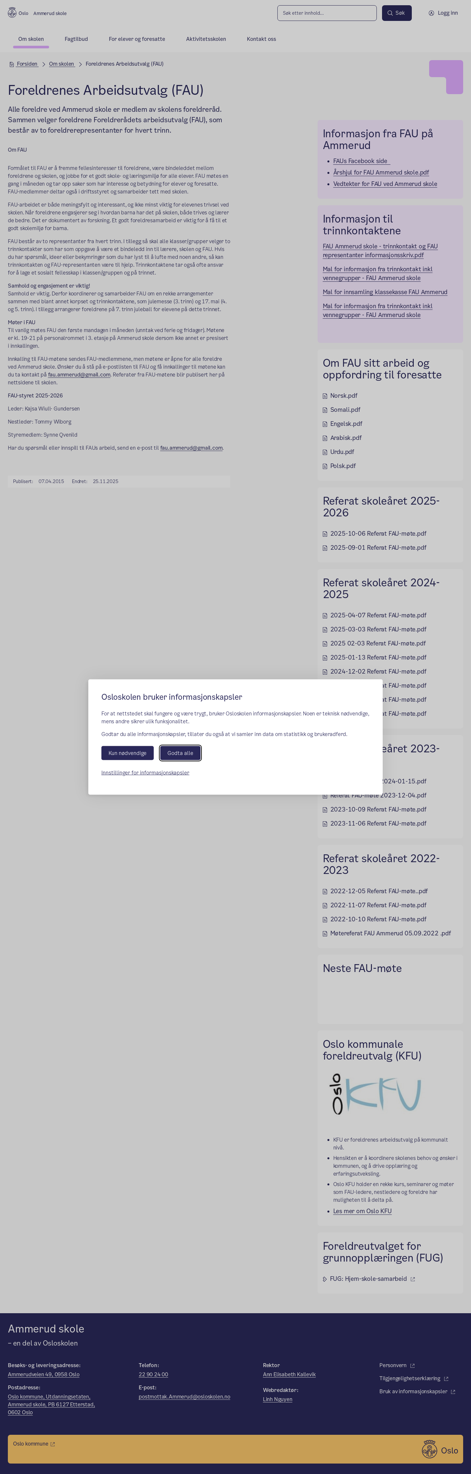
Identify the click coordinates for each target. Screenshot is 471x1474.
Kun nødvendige (128, 753)
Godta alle (180, 753)
